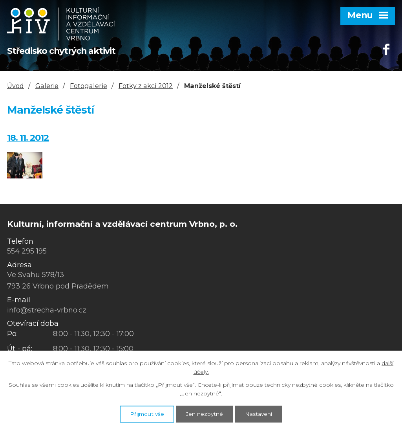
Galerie (46, 86)
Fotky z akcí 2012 (146, 86)
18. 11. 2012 (28, 137)
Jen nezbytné (205, 413)
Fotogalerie (88, 86)
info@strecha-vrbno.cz (46, 310)
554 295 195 (27, 251)
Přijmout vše (144, 413)
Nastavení (261, 413)
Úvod (15, 86)
